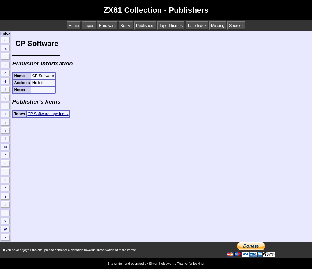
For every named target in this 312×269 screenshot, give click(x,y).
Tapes (89, 25)
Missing (217, 25)
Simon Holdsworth (162, 263)
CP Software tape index (47, 113)
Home (74, 25)
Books (126, 25)
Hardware (107, 25)
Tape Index (197, 25)
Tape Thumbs (171, 25)
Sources (236, 25)
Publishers (145, 25)
